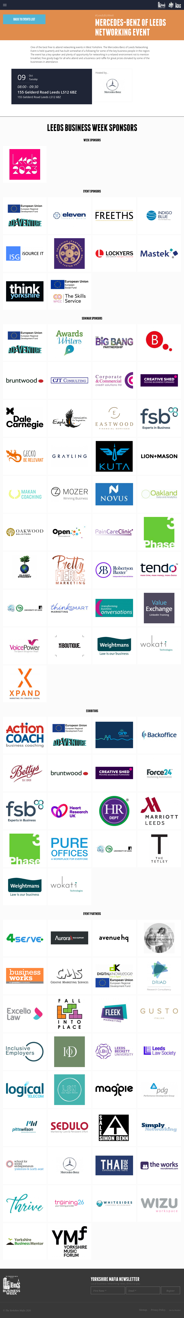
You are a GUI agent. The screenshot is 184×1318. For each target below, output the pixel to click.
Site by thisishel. (175, 1310)
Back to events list (24, 19)
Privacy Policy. (158, 1310)
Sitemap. (143, 1310)
